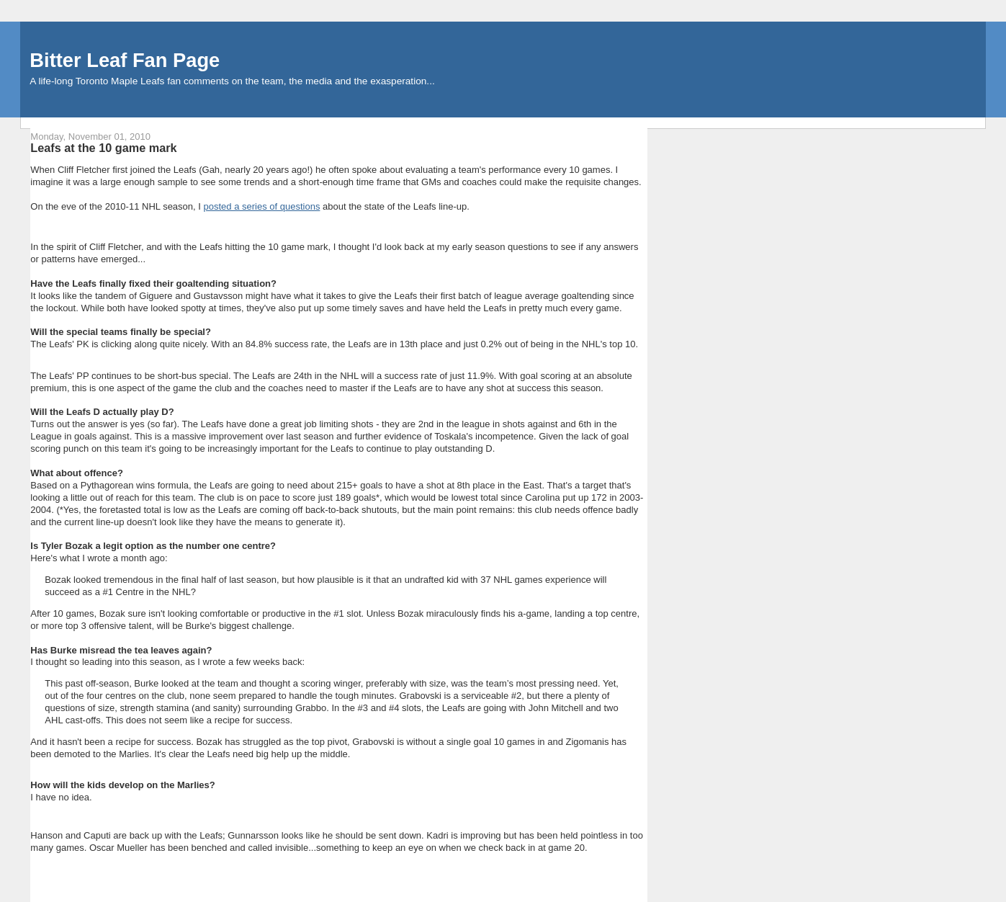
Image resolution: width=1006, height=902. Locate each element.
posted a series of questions (262, 206)
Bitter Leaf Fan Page (125, 60)
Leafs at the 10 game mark (103, 147)
